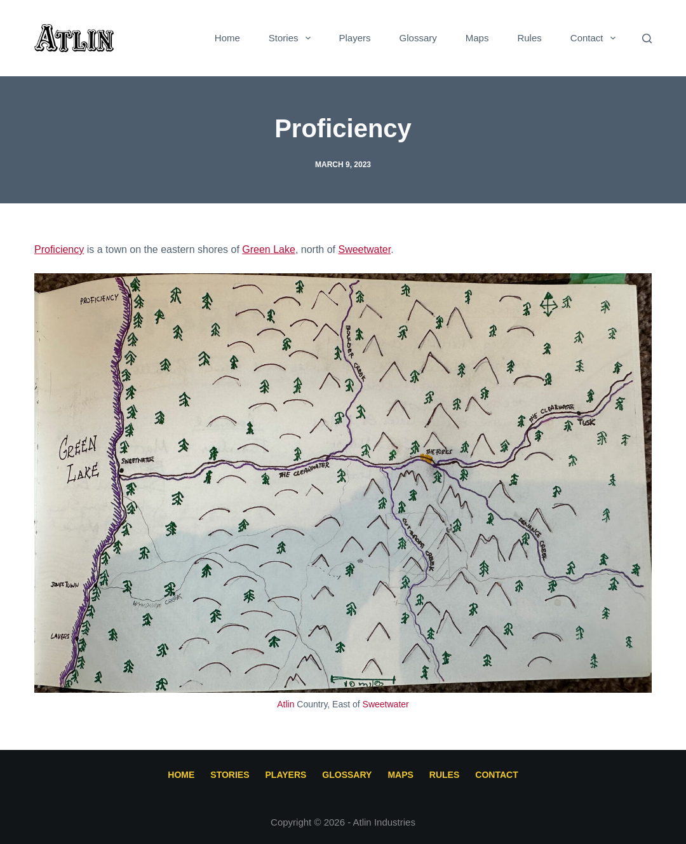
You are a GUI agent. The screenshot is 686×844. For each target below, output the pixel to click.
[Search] (647, 38)
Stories (292, 38)
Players (355, 37)
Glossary (418, 37)
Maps (477, 37)
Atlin (285, 704)
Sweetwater (364, 249)
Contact (595, 38)
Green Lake (268, 249)
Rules (529, 37)
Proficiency (59, 249)
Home (227, 37)
